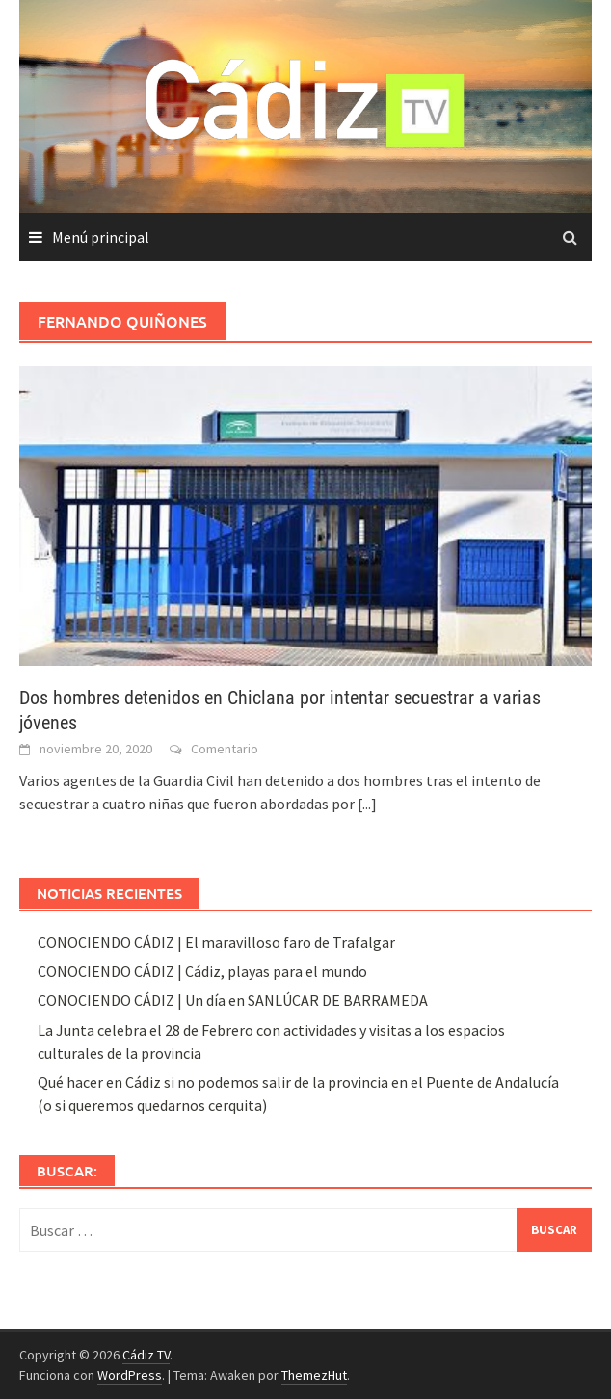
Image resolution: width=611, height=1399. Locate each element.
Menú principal (100, 237)
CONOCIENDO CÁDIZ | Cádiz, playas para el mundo (202, 971)
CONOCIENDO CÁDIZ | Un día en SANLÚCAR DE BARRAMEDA (233, 1000)
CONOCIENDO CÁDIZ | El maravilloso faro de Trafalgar (216, 942)
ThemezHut (314, 1375)
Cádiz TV (146, 1354)
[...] (367, 803)
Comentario (224, 748)
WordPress (129, 1375)
